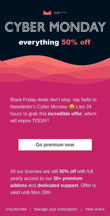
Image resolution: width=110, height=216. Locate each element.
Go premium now (55, 144)
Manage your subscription (56, 209)
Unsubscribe (16, 209)
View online (94, 209)
